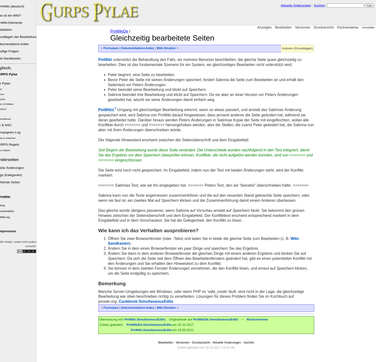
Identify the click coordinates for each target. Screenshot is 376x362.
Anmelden (368, 27)
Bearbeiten (283, 27)
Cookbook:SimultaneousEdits (149, 301)
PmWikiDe (122, 31)
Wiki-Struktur (169, 48)
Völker (4, 89)
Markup (6, 205)
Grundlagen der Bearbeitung (22, 37)
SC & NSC (9, 125)
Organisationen (9, 119)
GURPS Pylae (12, 74)
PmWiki (10, 197)
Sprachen (6, 99)
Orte (3, 114)
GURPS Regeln (13, 144)
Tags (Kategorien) (15, 175)
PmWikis (109, 110)
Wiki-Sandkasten (14, 58)
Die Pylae (9, 83)
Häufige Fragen (13, 51)
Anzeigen (264, 27)
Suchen (319, 5)
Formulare (114, 48)
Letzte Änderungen (15, 168)
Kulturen (5, 94)
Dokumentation (11, 211)
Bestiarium (6, 109)
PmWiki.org (9, 217)
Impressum (13, 231)
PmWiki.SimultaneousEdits (147, 319)
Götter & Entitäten (10, 104)
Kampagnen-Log (14, 132)
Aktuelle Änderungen (296, 5)
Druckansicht (324, 27)
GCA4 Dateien (8, 150)
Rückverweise (348, 27)
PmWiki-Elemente (15, 22)
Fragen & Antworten (11, 138)
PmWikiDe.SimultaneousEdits (218, 319)
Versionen (302, 27)
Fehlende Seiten (14, 182)
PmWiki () (17, 6)
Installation (10, 29)
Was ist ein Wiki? (14, 15)
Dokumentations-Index (18, 44)
